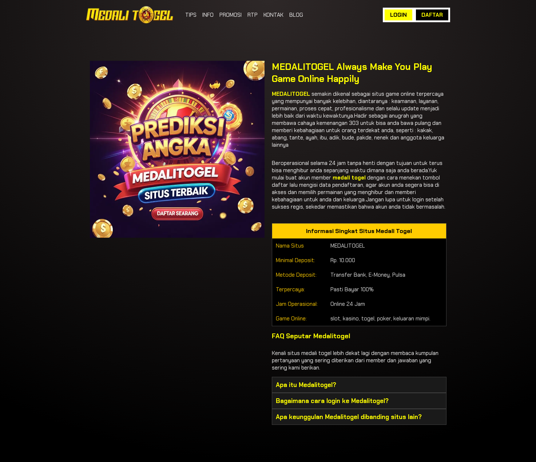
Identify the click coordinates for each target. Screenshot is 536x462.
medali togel (349, 177)
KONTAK (273, 15)
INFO (208, 15)
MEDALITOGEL (291, 94)
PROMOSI (230, 15)
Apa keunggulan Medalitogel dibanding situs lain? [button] (349, 417)
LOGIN (398, 15)
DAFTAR (432, 15)
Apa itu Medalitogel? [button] (306, 385)
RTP (252, 15)
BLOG (296, 15)
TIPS (190, 15)
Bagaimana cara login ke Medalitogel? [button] (332, 401)
